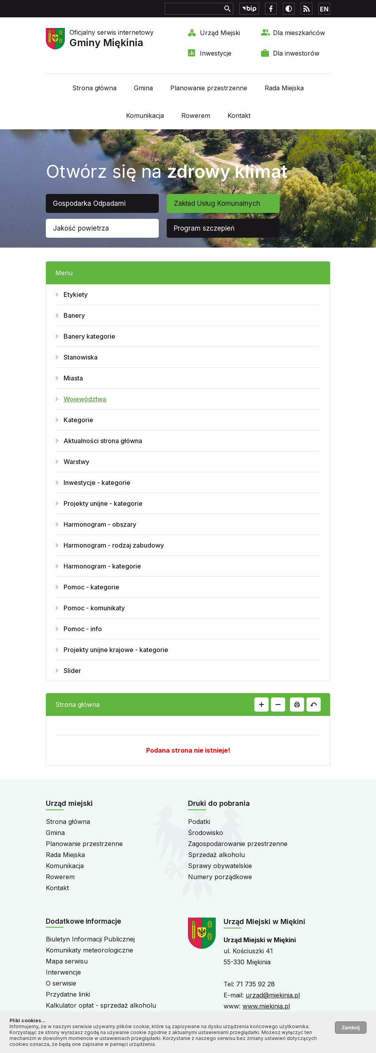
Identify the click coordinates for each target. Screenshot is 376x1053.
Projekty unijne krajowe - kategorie (116, 650)
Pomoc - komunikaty (94, 608)
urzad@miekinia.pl (273, 995)
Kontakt (238, 115)
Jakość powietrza (81, 228)
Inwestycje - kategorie (97, 482)
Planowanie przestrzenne (208, 88)
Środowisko (205, 833)
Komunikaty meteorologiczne (89, 950)
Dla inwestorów (296, 53)
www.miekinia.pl (266, 1006)
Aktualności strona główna (103, 441)
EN (324, 9)
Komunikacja (145, 115)
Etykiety (76, 294)
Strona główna (94, 88)
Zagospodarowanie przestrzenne (238, 844)
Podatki (199, 822)
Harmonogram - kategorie (102, 566)
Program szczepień (204, 228)
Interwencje (63, 972)
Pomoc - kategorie (91, 587)
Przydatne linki (68, 994)
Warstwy (76, 462)
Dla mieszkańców (299, 33)
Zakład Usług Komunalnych (217, 203)
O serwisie (61, 983)
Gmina (143, 88)
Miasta (73, 378)
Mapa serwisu (67, 961)
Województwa (85, 399)
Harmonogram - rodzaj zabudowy (114, 545)
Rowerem (195, 115)
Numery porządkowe (220, 877)
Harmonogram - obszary (100, 524)
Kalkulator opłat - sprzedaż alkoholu (101, 1005)
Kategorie (78, 420)
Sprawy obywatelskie (220, 866)
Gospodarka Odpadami (89, 203)
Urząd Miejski (220, 33)
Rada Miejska (284, 88)
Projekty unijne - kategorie (103, 503)
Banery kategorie (89, 336)
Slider (72, 671)
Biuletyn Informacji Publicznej (90, 939)
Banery (74, 315)
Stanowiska (81, 357)
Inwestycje (215, 53)
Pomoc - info (83, 629)
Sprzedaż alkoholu (216, 855)
